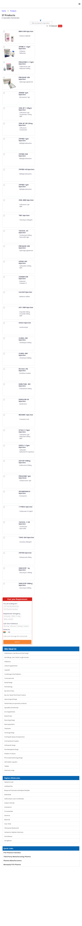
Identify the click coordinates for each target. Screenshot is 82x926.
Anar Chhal (7, 824)
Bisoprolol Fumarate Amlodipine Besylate (17, 790)
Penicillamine (8, 836)
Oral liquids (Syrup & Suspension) (14, 737)
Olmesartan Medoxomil (11, 828)
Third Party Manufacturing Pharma (17, 857)
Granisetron (8, 807)
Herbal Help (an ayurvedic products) (15, 703)
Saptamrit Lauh (8, 782)
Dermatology (8, 687)
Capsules (7, 670)
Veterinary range (9, 770)
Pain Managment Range (11, 749)
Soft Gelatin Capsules (10, 762)
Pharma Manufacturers (13, 861)
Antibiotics (7, 662)
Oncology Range (9, 733)
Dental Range (8, 682)
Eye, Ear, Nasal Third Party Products (15, 695)
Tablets (6, 766)
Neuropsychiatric (9, 724)
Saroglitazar (8, 840)
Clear (60, 26)
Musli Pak (7, 820)
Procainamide (8, 811)
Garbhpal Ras (8, 786)
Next (17, 642)
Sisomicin (7, 815)
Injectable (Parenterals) (11, 708)
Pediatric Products (9, 754)
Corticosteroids (9, 678)
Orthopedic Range (9, 745)
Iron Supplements (9, 712)
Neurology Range (9, 720)
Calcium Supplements (10, 666)
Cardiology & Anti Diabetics (12, 674)
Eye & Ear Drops (9, 691)
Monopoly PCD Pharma (12, 864)
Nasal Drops (8, 716)
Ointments (7, 728)
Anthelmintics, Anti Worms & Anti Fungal (16, 653)
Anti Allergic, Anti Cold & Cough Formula (16, 657)
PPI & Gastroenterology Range (13, 758)
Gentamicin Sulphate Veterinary (13, 832)
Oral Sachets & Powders (11, 741)
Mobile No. (6, 629)
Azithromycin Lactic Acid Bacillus (14, 799)
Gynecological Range (10, 699)
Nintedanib (7, 794)
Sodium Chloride (9, 803)
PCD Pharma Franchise (12, 853)
